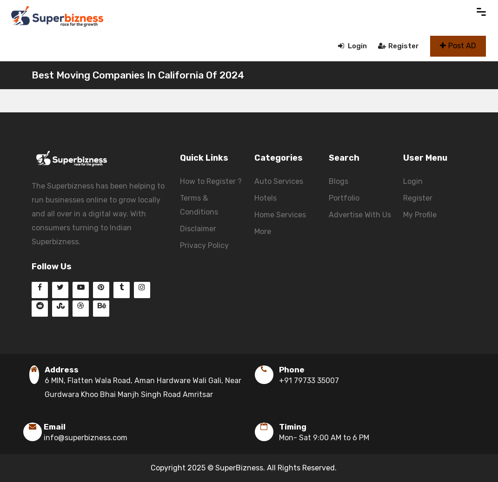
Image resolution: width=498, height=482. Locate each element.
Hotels (265, 198)
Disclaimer (198, 228)
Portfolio (344, 198)
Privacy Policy (204, 245)
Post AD (458, 45)
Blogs (338, 181)
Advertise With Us (360, 214)
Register (398, 46)
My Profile (420, 214)
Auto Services (278, 181)
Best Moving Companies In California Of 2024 (138, 75)
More (262, 231)
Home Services (280, 214)
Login (352, 46)
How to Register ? (211, 181)
